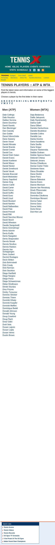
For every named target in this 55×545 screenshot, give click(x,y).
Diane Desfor (36, 174)
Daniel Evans (8, 158)
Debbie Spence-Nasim (40, 155)
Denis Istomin (9, 231)
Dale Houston (9, 117)
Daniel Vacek (8, 171)
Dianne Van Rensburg (40, 187)
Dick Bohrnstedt (10, 262)
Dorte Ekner (35, 209)
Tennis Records (9, 533)
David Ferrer (8, 190)
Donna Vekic (36, 206)
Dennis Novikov (9, 244)
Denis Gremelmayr (11, 228)
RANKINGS (44, 67)
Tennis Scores (9, 527)
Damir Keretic (9, 125)
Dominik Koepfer (10, 303)
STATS (13, 70)
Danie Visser (8, 142)
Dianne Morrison (37, 185)
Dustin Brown (8, 335)
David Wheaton (9, 222)
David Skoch (8, 220)
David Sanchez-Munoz (13, 217)
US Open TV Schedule (11, 536)
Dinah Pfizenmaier (38, 190)
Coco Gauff (22, 75)
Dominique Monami (39, 198)
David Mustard (9, 201)
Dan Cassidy (8, 131)
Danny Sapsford (10, 179)
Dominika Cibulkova (39, 195)
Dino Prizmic (8, 289)
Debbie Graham (37, 152)
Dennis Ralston (9, 247)
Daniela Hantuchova (39, 128)
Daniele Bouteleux (38, 131)
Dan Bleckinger (9, 128)
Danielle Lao (35, 136)
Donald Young (9, 314)
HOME (8, 67)
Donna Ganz (36, 204)
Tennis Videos (9, 530)
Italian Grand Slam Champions (14, 541)
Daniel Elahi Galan (11, 155)
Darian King (8, 182)
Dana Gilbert (36, 125)
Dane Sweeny (9, 139)
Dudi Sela (7, 324)
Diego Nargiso (9, 276)
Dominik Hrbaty (9, 300)
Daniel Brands (9, 147)
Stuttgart (13, 75)
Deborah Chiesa (37, 158)
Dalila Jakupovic (37, 117)
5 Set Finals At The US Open (14, 539)
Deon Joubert (9, 254)
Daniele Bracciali (10, 174)
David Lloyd (8, 198)
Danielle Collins (37, 134)
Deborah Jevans (37, 161)
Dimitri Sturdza (9, 287)
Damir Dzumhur (10, 123)
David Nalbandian (10, 206)
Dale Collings (8, 115)
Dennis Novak (9, 241)
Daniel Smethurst (10, 169)
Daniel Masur (8, 163)
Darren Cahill (8, 185)
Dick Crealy (8, 265)
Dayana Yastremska (39, 150)
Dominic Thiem (9, 297)
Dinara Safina (36, 193)
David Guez (8, 195)
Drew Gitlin (7, 322)
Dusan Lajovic (9, 327)
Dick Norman (8, 268)
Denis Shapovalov (11, 239)
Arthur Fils (23, 78)
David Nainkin (9, 204)
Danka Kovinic (36, 139)
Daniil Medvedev (10, 177)
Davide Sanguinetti (11, 225)
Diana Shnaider (37, 171)
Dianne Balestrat (37, 179)
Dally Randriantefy (38, 120)
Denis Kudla (8, 233)
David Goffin (8, 193)
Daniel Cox (7, 152)
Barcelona (14, 78)
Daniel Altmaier (9, 144)
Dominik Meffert (10, 306)
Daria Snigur (35, 147)
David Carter (8, 187)
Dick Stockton (9, 271)
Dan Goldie (8, 134)
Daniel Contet (9, 150)
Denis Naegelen (10, 236)
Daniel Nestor (9, 166)
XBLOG (15, 67)
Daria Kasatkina (37, 142)
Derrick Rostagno (10, 257)
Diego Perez (8, 279)
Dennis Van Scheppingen (8, 250)
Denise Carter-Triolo (39, 166)
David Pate (7, 209)
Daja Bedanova (37, 115)
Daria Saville (36, 144)
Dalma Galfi (35, 123)
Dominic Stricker (10, 295)
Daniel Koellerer (10, 161)
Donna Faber (36, 201)
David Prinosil (9, 212)
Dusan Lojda (8, 330)
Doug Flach (8, 319)
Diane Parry (35, 177)
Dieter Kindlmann (10, 284)
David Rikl (7, 214)
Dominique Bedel (10, 308)
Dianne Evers (36, 182)
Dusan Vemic (8, 333)
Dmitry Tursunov (10, 292)
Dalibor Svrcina (9, 120)
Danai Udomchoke (11, 136)
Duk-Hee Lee (36, 212)
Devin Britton (8, 260)
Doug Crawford (9, 316)
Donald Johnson (10, 311)
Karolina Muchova (35, 78)
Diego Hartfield (9, 273)
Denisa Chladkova (38, 163)
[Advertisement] (27, 27)
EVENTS (34, 67)
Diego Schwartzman (11, 281)
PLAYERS (24, 67)
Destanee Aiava (37, 169)
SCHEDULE (22, 70)
